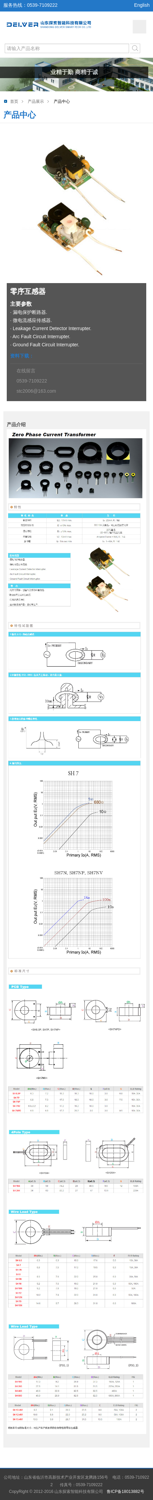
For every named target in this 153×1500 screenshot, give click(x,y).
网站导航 (139, 26)
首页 (14, 101)
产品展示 (36, 101)
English (142, 5)
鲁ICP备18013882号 (125, 1491)
